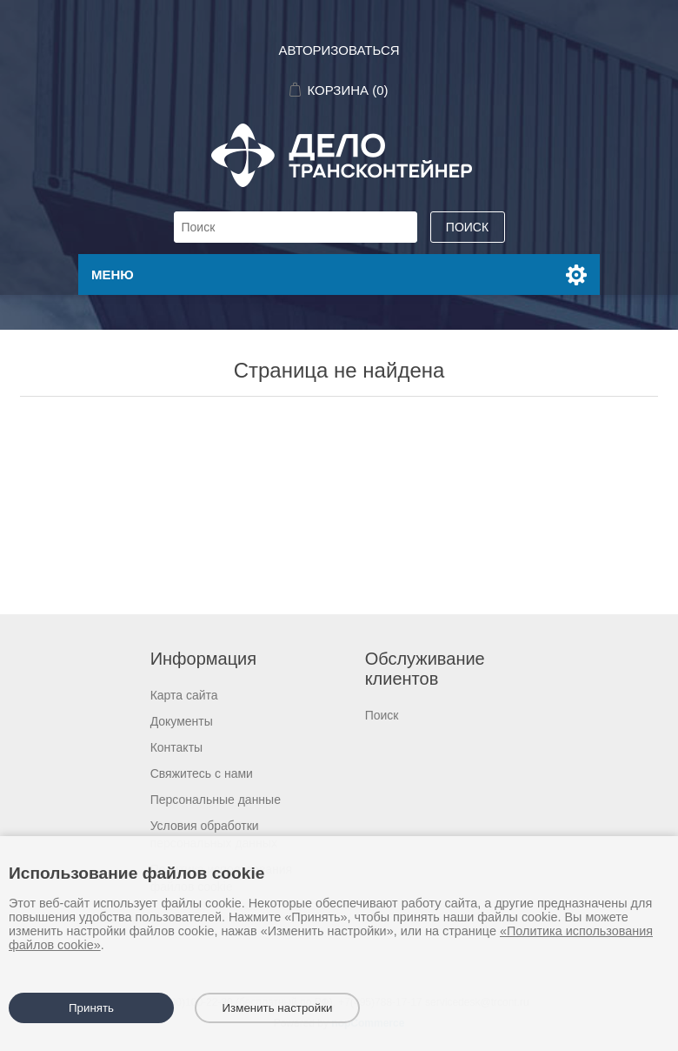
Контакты (176, 747)
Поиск (382, 715)
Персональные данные (215, 800)
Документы (181, 721)
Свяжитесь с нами (201, 773)
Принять (91, 1007)
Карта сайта (184, 695)
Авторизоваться (338, 50)
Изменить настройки (278, 1007)
